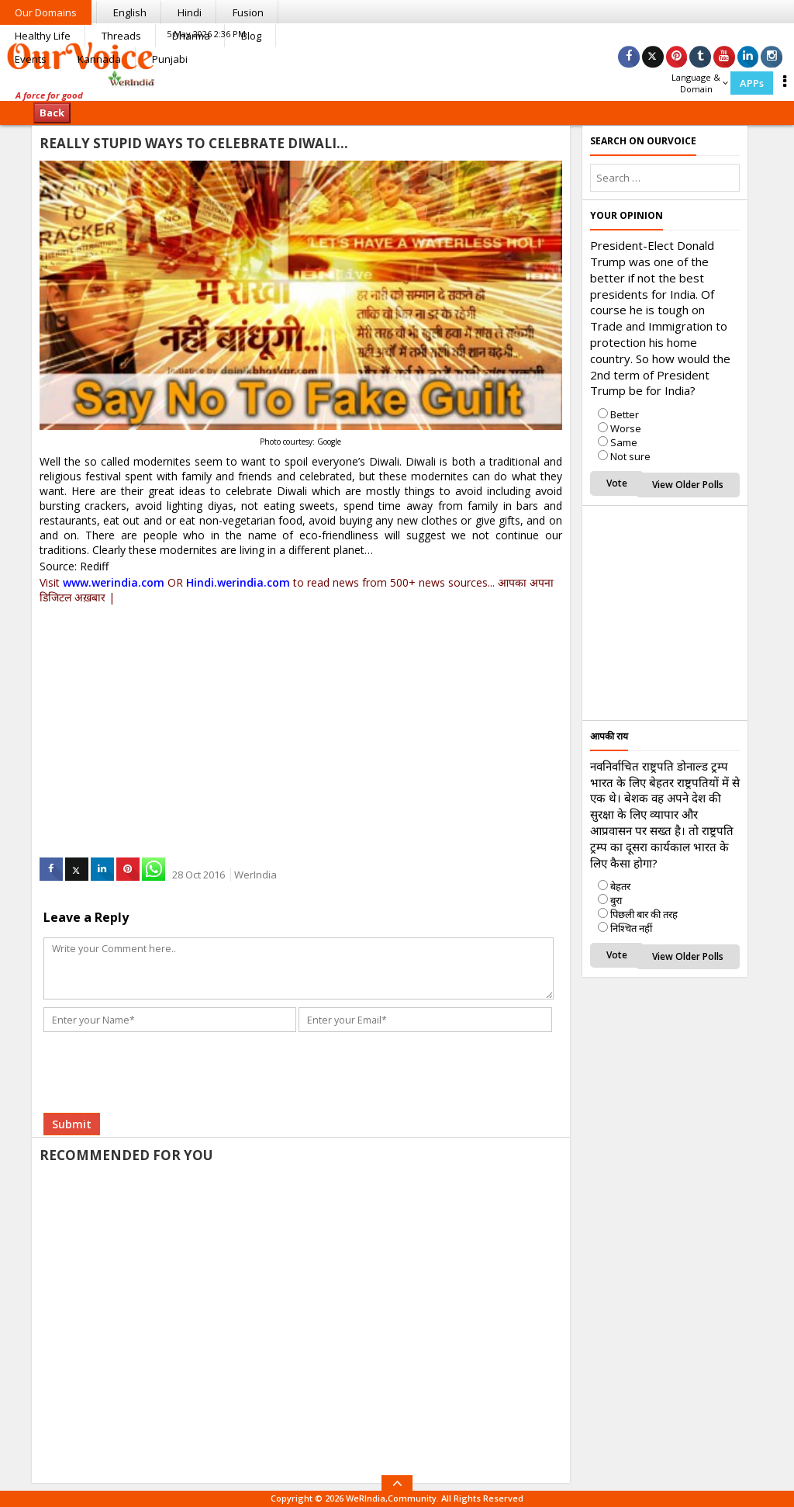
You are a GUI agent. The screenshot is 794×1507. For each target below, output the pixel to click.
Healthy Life (43, 36)
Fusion (248, 12)
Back (52, 113)
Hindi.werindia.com (238, 582)
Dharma (191, 36)
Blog (251, 36)
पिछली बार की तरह (644, 914)
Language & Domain (699, 83)
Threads (121, 36)
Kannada (99, 59)
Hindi (190, 12)
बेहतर (620, 886)
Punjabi (170, 59)
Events (31, 59)
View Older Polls (687, 484)
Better (624, 414)
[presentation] (165, 1050)
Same (623, 442)
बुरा (616, 900)
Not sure (630, 456)
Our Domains (46, 12)
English (130, 12)
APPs (752, 83)
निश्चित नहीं (631, 928)
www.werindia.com (113, 582)
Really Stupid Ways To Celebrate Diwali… (194, 143)
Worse (625, 428)
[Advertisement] (301, 714)
